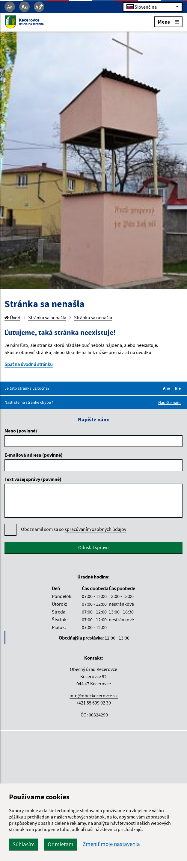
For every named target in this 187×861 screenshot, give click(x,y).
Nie (179, 388)
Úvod (12, 318)
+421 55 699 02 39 (93, 703)
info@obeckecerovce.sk (94, 695)
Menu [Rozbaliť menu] (168, 21)
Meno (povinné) (20, 431)
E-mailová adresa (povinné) (33, 455)
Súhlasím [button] (24, 844)
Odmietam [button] (60, 844)
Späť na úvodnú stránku (28, 364)
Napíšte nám (169, 402)
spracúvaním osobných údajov (95, 529)
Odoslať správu (93, 547)
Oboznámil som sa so (73, 529)
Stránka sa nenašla (47, 318)
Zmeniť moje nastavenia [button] (111, 844)
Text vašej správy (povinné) (32, 479)
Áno (167, 388)
